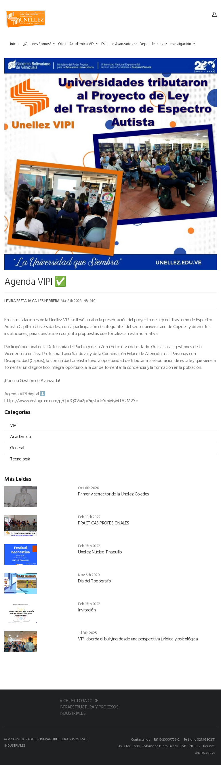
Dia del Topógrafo (94, 580)
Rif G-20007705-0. (167, 739)
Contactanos (140, 739)
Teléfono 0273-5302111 (199, 739)
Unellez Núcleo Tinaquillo (100, 551)
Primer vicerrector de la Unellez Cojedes (113, 493)
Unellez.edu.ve (205, 752)
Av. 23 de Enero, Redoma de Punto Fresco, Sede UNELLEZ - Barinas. (166, 745)
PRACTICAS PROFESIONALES (103, 522)
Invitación (87, 609)
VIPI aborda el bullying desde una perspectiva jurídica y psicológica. (138, 638)
